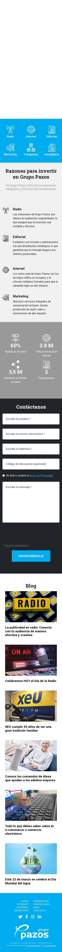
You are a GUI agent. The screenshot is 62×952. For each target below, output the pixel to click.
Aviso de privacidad (49, 945)
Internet (23, 904)
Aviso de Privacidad (41, 475)
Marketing (22, 910)
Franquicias (41, 901)
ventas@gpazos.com (33, 945)
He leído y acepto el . (29, 475)
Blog (36, 907)
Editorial (23, 907)
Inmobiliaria (42, 904)
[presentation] (27, 533)
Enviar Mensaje (31, 556)
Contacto (40, 910)
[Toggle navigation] (56, 9)
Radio (25, 901)
